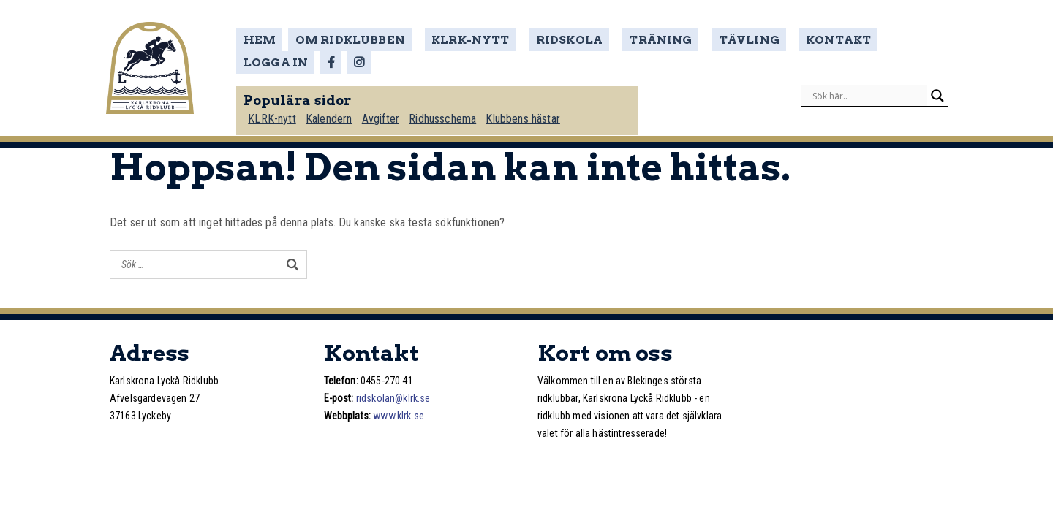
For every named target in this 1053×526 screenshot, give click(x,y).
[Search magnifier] (937, 92)
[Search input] (868, 92)
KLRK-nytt (463, 39)
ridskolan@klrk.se (393, 398)
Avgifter (385, 114)
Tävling (720, 39)
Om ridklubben (352, 39)
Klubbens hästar (529, 114)
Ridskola (555, 39)
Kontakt (802, 39)
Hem (264, 39)
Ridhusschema (448, 114)
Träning (638, 39)
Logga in (887, 39)
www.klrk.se (398, 416)
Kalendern (333, 114)
